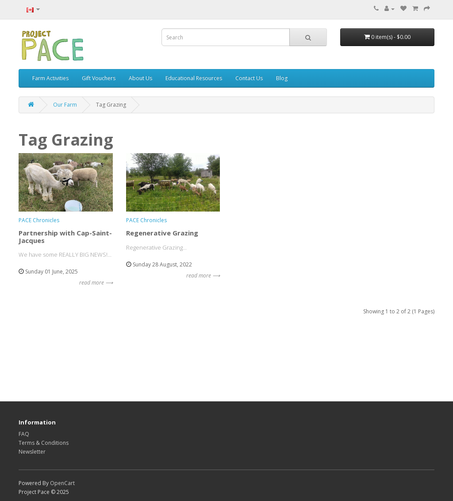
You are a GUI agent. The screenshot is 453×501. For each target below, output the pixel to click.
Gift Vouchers (98, 78)
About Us (140, 78)
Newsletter (32, 451)
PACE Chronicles (39, 220)
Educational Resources (193, 78)
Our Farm (65, 104)
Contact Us (249, 78)
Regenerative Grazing (162, 232)
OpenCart (62, 483)
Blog (282, 78)
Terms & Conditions (44, 443)
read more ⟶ (96, 282)
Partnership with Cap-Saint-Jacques (65, 236)
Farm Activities (50, 78)
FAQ (24, 434)
